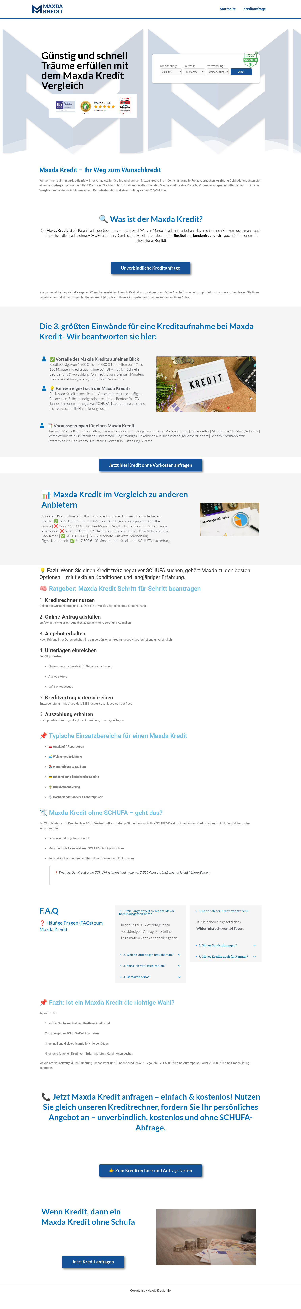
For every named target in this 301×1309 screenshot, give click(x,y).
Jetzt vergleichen (241, 72)
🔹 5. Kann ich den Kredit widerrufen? (221, 911)
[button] (150, 913)
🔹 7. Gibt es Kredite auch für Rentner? (221, 957)
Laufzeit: (189, 66)
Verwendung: (215, 66)
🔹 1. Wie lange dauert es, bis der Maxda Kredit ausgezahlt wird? (147, 912)
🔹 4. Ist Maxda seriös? (135, 978)
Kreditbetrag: (168, 66)
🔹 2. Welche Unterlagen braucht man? (146, 955)
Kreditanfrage (255, 9)
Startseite (229, 9)
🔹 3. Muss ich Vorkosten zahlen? (142, 966)
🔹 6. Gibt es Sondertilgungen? (215, 946)
